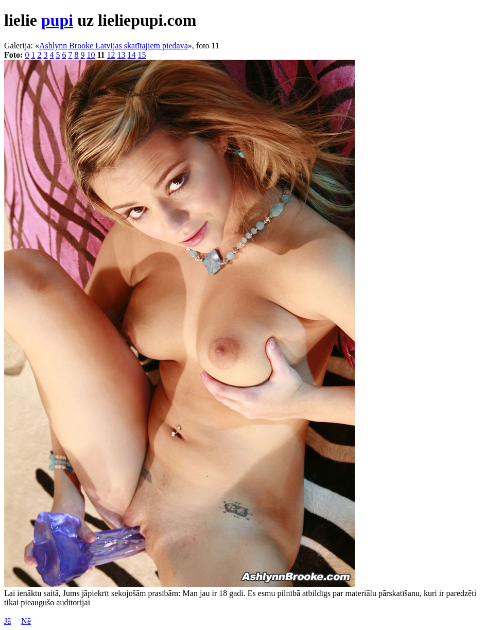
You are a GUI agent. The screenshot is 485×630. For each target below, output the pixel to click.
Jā (7, 621)
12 (111, 54)
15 (142, 54)
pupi (57, 20)
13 (121, 54)
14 (132, 54)
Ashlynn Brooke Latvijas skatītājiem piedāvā (113, 45)
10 (90, 54)
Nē (26, 621)
